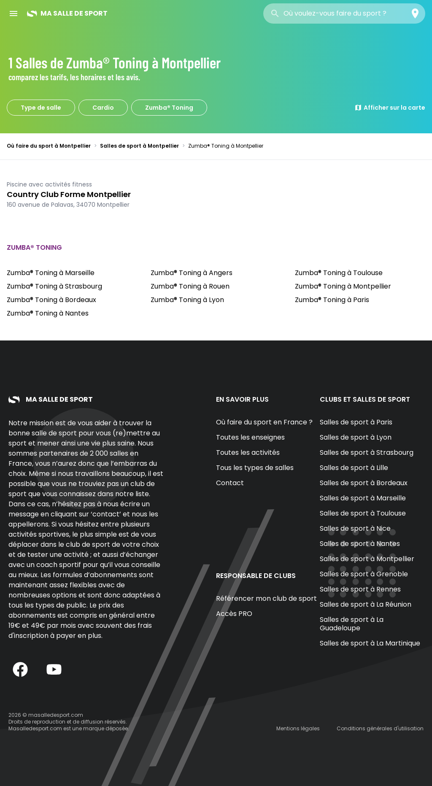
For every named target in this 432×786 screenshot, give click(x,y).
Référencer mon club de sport (266, 598)
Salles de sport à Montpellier (139, 145)
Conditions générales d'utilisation (380, 728)
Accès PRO (234, 614)
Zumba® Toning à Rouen (190, 286)
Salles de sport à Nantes (360, 543)
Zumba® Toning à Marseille (50, 273)
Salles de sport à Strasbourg (366, 452)
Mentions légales (298, 728)
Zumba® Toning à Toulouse (339, 273)
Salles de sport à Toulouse (363, 513)
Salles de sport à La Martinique (370, 643)
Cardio (103, 107)
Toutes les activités (248, 452)
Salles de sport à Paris (356, 422)
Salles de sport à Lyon (356, 437)
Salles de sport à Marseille (363, 498)
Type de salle (41, 107)
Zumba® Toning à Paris (332, 300)
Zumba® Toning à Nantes (48, 313)
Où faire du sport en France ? (264, 422)
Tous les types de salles (255, 468)
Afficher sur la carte (389, 107)
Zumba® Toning (169, 107)
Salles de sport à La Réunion (365, 604)
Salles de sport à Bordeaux (364, 483)
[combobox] (344, 13)
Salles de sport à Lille (354, 468)
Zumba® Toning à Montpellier (343, 286)
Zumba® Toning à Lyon (187, 300)
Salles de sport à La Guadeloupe (351, 624)
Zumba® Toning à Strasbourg (54, 286)
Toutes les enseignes (250, 437)
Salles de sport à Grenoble (364, 574)
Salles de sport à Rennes (360, 589)
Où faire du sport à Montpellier (49, 145)
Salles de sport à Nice (355, 528)
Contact (230, 483)
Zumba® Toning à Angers (191, 273)
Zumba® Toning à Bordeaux (51, 300)
